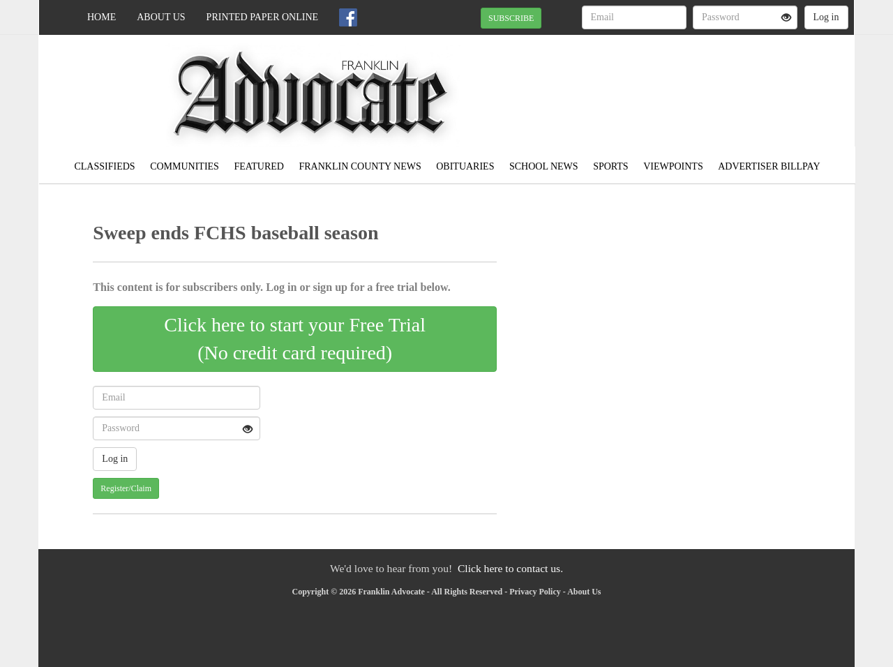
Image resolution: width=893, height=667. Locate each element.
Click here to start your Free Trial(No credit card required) (295, 339)
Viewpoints (673, 166)
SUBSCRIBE (511, 18)
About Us (161, 17)
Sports (611, 166)
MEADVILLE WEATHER (726, 84)
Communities (184, 166)
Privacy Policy (535, 592)
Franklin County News (360, 166)
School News (543, 166)
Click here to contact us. (510, 568)
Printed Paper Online (263, 17)
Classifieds (104, 166)
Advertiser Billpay (769, 166)
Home (101, 17)
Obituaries (465, 166)
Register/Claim (125, 488)
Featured (259, 166)
